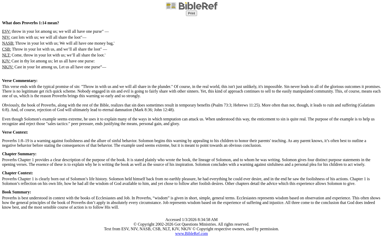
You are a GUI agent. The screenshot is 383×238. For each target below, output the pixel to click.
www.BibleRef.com (191, 233)
